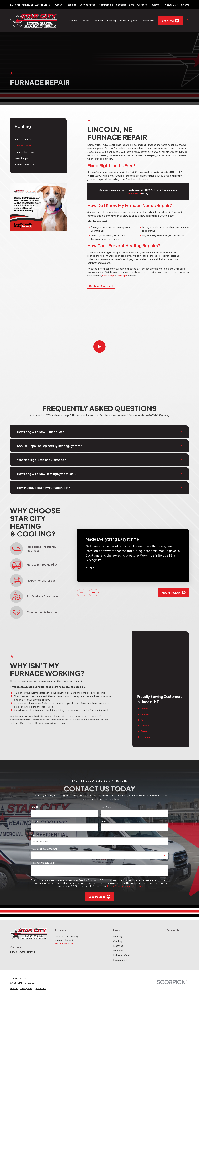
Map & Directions (64, 897)
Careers (142, 4)
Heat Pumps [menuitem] (21, 158)
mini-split (123, 275)
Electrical (118, 900)
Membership (105, 4)
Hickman (145, 685)
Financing (70, 4)
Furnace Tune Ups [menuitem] (24, 151)
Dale (143, 668)
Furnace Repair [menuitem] (23, 145)
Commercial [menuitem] (147, 20)
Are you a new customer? (44, 803)
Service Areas (87, 4)
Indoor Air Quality (122, 909)
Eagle (143, 680)
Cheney (144, 663)
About (58, 4)
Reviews (155, 4)
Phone (34, 775)
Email (103, 775)
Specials (121, 4)
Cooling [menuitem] (85, 20)
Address (35, 789)
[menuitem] (14, 943)
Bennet (144, 657)
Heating (117, 890)
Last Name (106, 761)
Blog (131, 4)
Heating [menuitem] (73, 20)
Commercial (120, 914)
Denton (144, 674)
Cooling (117, 895)
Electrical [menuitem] (97, 20)
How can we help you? (43, 817)
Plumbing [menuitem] (111, 20)
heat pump (108, 275)
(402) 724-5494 (176, 4)
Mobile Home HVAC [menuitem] (25, 164)
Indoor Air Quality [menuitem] (128, 20)
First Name (37, 761)
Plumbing (118, 904)
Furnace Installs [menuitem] (23, 139)
